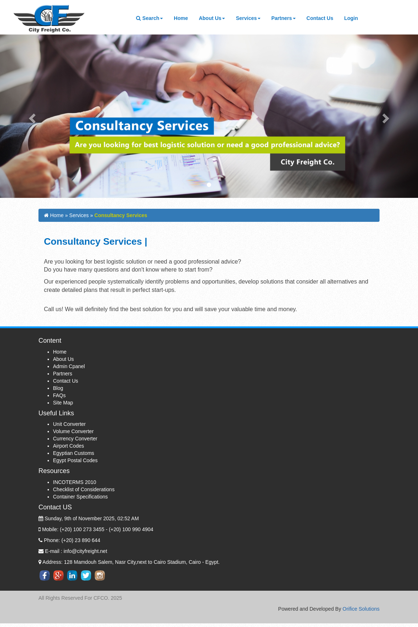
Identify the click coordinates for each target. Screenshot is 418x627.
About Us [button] (212, 18)
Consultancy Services (120, 215)
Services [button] (248, 18)
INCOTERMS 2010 (74, 484)
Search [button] (149, 18)
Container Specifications (80, 499)
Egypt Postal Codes (75, 462)
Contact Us (323, 17)
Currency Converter (75, 441)
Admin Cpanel (69, 368)
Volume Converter (73, 433)
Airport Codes (68, 448)
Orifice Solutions (361, 609)
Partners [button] (283, 18)
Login (351, 18)
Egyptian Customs (73, 455)
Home (183, 17)
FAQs (59, 397)
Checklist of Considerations (84, 491)
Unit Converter (69, 426)
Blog (58, 390)
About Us (63, 361)
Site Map (63, 404)
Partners (62, 375)
